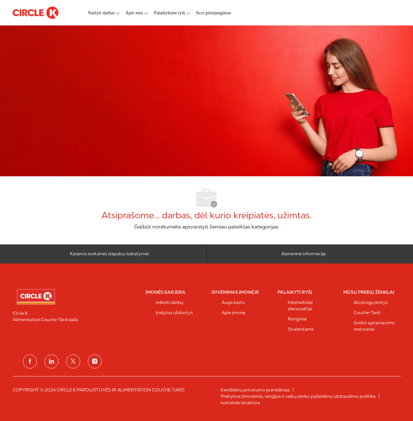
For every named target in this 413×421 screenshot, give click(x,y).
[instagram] (95, 361)
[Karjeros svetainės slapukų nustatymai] (109, 253)
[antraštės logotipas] (36, 13)
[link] (75, 297)
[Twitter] (73, 361)
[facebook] (30, 361)
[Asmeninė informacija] (303, 253)
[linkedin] (52, 361)
